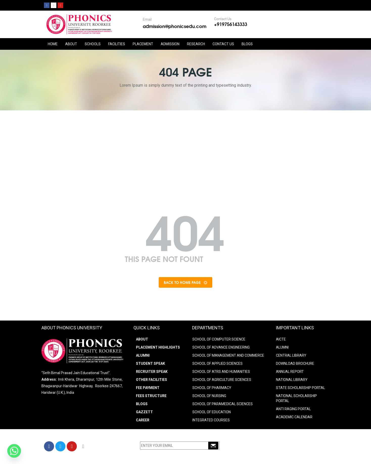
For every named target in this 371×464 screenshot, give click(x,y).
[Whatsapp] (14, 451)
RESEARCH (196, 44)
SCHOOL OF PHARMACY (211, 389)
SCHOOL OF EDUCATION (211, 413)
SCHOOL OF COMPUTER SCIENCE (218, 340)
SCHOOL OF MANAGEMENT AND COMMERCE (228, 356)
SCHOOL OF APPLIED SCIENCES (217, 364)
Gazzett (144, 413)
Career (142, 421)
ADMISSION (170, 44)
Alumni (143, 356)
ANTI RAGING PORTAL (293, 410)
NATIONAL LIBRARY (292, 381)
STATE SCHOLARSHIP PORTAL (300, 389)
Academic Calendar (294, 418)
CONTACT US (223, 44)
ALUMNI (282, 348)
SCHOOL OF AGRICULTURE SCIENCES (221, 381)
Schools (93, 44)
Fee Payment (147, 389)
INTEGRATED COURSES (211, 421)
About (142, 340)
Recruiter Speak (152, 373)
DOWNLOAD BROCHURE (295, 364)
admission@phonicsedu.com (174, 26)
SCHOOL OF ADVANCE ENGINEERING (221, 348)
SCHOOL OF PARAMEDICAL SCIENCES (222, 405)
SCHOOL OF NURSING (209, 397)
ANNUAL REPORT (290, 373)
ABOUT (71, 44)
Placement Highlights (158, 348)
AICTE (281, 340)
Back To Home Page (185, 283)
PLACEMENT (143, 44)
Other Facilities (151, 381)
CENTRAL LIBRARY (291, 356)
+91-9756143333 (265, 448)
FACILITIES (116, 44)
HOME (53, 44)
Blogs (247, 44)
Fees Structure (151, 397)
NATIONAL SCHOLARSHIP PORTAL (296, 399)
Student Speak (150, 364)
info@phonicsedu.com (266, 455)
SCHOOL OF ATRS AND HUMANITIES (221, 373)
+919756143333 (230, 24)
